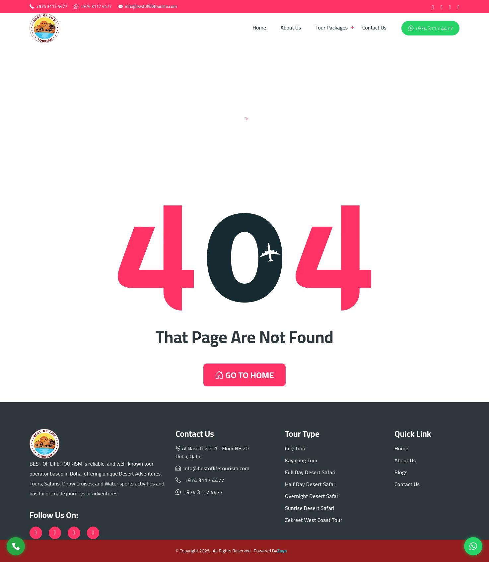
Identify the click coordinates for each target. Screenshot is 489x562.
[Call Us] (16, 546)
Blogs (400, 472)
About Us (290, 27)
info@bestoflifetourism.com (151, 6)
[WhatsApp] (473, 546)
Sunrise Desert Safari (309, 508)
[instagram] (450, 7)
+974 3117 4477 (51, 6)
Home (259, 27)
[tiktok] (458, 7)
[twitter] (441, 7)
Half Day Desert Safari (311, 484)
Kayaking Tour (301, 460)
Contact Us (374, 27)
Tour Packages (331, 27)
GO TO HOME (244, 375)
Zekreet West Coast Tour (313, 520)
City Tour (295, 448)
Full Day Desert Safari (310, 472)
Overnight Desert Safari (312, 496)
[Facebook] (433, 7)
